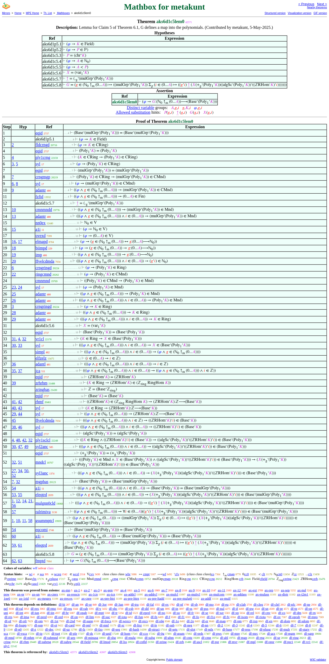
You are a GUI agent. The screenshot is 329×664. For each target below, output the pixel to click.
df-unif (106, 633)
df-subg (150, 638)
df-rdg (160, 621)
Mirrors (6, 13)
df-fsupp (20, 625)
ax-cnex (52, 594)
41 (14, 401)
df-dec (49, 629)
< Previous (306, 4)
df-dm (297, 613)
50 (26, 471)
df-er (205, 621)
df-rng (260, 638)
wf (164, 574)
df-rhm (24, 642)
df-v (98, 609)
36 (14, 364)
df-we (220, 613)
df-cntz (187, 638)
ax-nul (301, 590)
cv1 (55, 584)
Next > (322, 4)
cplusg (53, 579)
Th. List (48, 13)
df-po (161, 613)
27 (14, 471)
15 (14, 229)
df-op (308, 609)
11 (24, 520)
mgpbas (42, 481)
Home (18, 13)
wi (30, 574)
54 (14, 488)
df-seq (116, 629)
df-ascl (197, 642)
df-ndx (208, 629)
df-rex (35, 609)
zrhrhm (41, 383)
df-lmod (105, 642)
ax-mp (66, 590)
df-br (65, 613)
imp (39, 255)
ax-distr (283, 594)
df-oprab (294, 617)
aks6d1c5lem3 (58, 652)
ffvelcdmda (45, 261)
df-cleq (258, 604)
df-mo (209, 604)
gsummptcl (45, 520)
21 (30, 501)
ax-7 (164, 590)
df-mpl (251, 642)
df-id (128, 613)
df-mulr (285, 629)
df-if (235, 609)
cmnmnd (43, 281)
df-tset (55, 633)
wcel (76, 574)
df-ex (165, 604)
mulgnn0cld (45, 503)
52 (14, 475)
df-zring (161, 642)
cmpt (146, 574)
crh (241, 579)
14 (24, 501)
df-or (88, 604)
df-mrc (253, 633)
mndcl (41, 462)
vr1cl (40, 339)
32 (24, 339)
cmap (231, 574)
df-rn (312, 613)
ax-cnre (86, 598)
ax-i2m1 (302, 594)
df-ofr (23, 621)
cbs (34, 579)
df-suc (106, 617)
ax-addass (240, 594)
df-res (8, 617)
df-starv (304, 629)
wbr (127, 574)
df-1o (175, 621)
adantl (41, 364)
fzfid (39, 196)
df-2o (190, 621)
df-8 (308, 625)
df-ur (277, 638)
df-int (19, 613)
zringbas (43, 389)
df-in (175, 609)
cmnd (97, 579)
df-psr (215, 642)
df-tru (135, 604)
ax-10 (206, 590)
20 (14, 261)
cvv (91, 574)
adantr (41, 190)
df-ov (277, 617)
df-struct (154, 629)
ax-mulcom (217, 594)
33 (20, 345)
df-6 (279, 625)
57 (14, 512)
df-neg (187, 625)
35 (14, 371)
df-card (70, 625)
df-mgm (289, 633)
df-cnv (266, 613)
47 (20, 446)
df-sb (194, 604)
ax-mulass (262, 594)
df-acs (271, 633)
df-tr (114, 613)
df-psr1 (288, 642)
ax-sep (285, 590)
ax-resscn (73, 594)
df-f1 (181, 617)
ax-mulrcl (193, 594)
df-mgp (242, 638)
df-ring (294, 638)
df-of (7, 621)
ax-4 (123, 590)
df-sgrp (309, 633)
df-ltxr (137, 625)
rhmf (40, 401)
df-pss (204, 609)
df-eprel (144, 613)
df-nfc (291, 604)
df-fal (150, 604)
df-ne (306, 604)
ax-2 (87, 590)
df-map (221, 621)
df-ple (73, 633)
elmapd (42, 241)
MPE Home (32, 13)
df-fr (190, 613)
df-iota (122, 617)
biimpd (41, 248)
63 (20, 561)
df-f (167, 617)
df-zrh (180, 642)
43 (20, 408)
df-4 (249, 625)
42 (20, 401)
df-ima (24, 617)
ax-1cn (93, 594)
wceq (57, 574)
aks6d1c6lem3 (117, 652)
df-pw (250, 609)
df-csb (129, 609)
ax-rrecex (66, 598)
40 (14, 408)
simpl (40, 352)
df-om (38, 621)
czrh (315, 579)
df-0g (160, 633)
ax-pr (20, 594)
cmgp (167, 579)
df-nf (179, 604)
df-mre (235, 633)
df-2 (220, 625)
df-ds (89, 633)
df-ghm (169, 638)
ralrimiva (43, 512)
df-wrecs (125, 621)
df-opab (81, 613)
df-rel (250, 613)
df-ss (189, 609)
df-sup (38, 625)
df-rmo (51, 609)
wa (42, 574)
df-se (204, 613)
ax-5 (137, 590)
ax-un (36, 594)
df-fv (226, 617)
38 (14, 427)
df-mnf (104, 625)
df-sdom (303, 621)
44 (20, 414)
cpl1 (77, 584)
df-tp (294, 609)
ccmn (139, 579)
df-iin (50, 613)
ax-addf (206, 598)
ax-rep (268, 590)
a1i (38, 229)
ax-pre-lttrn (131, 598)
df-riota (261, 617)
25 (14, 294)
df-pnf (86, 625)
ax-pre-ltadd (156, 598)
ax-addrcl (151, 594)
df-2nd (70, 621)
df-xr (121, 625)
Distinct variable (140, 107)
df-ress (245, 629)
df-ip (39, 633)
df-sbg (111, 638)
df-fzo (98, 629)
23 (14, 287)
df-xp (235, 613)
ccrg (212, 579)
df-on (74, 617)
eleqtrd (41, 494)
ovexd (41, 235)
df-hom (125, 633)
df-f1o (211, 617)
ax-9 (192, 590)
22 (14, 274)
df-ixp (253, 621)
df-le (154, 625)
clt (263, 574)
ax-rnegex (44, 598)
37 (20, 371)
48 (18, 440)
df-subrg (66, 642)
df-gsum (178, 633)
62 (14, 561)
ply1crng (43, 157)
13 (14, 216)
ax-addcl (130, 594)
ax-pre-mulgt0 (182, 598)
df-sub (170, 625)
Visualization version (299, 13)
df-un (160, 609)
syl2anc (42, 446)
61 (20, 545)
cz (295, 574)
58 (30, 520)
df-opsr (270, 642)
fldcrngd (43, 145)
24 (20, 287)
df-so (176, 613)
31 (14, 339)
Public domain (174, 659)
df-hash (134, 629)
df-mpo (313, 617)
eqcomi (42, 529)
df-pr (279, 609)
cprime (11, 579)
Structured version (274, 13)
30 (14, 345)
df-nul (220, 609)
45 (14, 420)
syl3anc (42, 473)
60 (14, 536)
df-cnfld (141, 642)
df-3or (102, 604)
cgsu (75, 579)
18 (14, 248)
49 (26, 446)
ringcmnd (43, 274)
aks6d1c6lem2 (88, 652)
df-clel (275, 604)
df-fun (139, 617)
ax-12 (237, 590)
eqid (39, 133)
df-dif (145, 609)
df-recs (143, 621)
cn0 (279, 574)
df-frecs (106, 621)
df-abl (224, 638)
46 (20, 427)
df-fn (154, 617)
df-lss (123, 642)
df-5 (264, 625)
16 (14, 241)
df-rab (84, 609)
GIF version (320, 13)
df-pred (42, 617)
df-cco (143, 633)
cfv (177, 574)
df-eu (224, 604)
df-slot (190, 629)
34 (20, 471)
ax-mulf (225, 598)
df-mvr (232, 642)
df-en (268, 621)
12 (18, 501)
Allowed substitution (133, 112)
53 (14, 494)
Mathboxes (63, 13)
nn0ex (41, 223)
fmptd (40, 561)
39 (14, 383)
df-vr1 (306, 642)
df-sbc (113, 609)
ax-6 (151, 590)
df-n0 (18, 629)
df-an (75, 604)
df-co (281, 613)
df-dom (285, 621)
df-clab (241, 604)
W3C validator (318, 659)
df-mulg (130, 638)
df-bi (62, 604)
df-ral (19, 609)
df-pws (217, 633)
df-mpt (99, 613)
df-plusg (265, 629)
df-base (227, 629)
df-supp (88, 621)
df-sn (265, 609)
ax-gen (108, 590)
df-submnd (50, 638)
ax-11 (221, 590)
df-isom (242, 617)
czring (287, 579)
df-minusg (91, 638)
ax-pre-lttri (107, 598)
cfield (263, 579)
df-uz (66, 629)
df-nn (204, 625)
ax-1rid (24, 598)
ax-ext (252, 590)
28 (14, 312)
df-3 (235, 625)
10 (14, 209)
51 (20, 462)
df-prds (199, 633)
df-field (85, 642)
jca (38, 371)
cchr (12, 584)
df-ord (58, 617)
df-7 (293, 625)
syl (38, 164)
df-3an (118, 604)
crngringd (44, 268)
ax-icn (111, 594)
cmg (115, 579)
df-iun (35, 613)
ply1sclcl (43, 440)
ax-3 (97, 590)
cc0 (246, 574)
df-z (33, 629)
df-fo (195, 617)
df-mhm (28, 638)
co (212, 574)
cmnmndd (44, 209)
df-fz (82, 629)
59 (14, 545)
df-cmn (206, 638)
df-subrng (44, 642)
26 (14, 300)
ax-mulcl (172, 594)
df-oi (54, 625)
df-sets (173, 629)
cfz (310, 574)
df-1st (54, 621)
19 (14, 255)
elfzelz (41, 358)
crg (188, 579)
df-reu (68, 609)
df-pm (237, 621)
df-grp (71, 638)
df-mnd (9, 638)
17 (20, 241)
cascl (34, 584)
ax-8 (178, 590)
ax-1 (77, 590)
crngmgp (43, 177)
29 (14, 319)
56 (14, 505)
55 (20, 494)
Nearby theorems (317, 7)
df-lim (90, 617)
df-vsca (22, 633)
